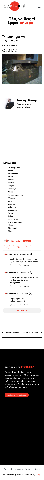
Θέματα (11, 198)
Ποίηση (11, 186)
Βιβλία (10, 216)
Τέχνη (10, 176)
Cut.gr (38, 474)
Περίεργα (12, 189)
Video (10, 225)
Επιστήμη (12, 204)
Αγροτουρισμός (15, 222)
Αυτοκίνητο (13, 219)
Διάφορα (12, 207)
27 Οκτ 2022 (24, 254)
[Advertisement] (22, 135)
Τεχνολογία (13, 173)
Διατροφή (12, 210)
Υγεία (10, 170)
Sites (10, 231)
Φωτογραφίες (14, 167)
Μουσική (11, 192)
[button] (39, 7)
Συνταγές (12, 183)
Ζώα (10, 201)
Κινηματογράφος (15, 195)
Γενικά (10, 213)
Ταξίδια (11, 180)
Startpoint (12, 228)
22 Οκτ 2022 (24, 273)
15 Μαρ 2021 (24, 294)
